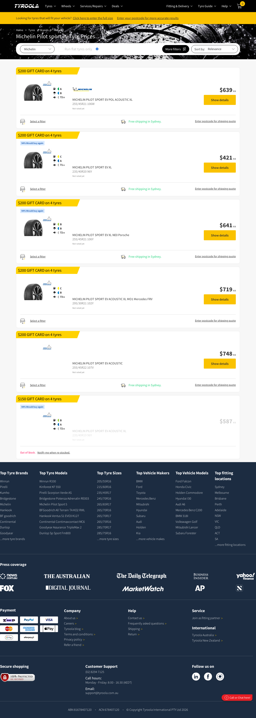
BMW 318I (182, 516)
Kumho (4, 493)
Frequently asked (147, 623)
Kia (138, 533)
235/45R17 (104, 493)
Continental (8, 522)
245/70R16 (104, 498)
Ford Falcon (183, 481)
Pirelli (4, 487)
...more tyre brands (12, 539)
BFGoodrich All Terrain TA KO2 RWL (62, 510)
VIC (217, 521)
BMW (139, 481)
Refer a (74, 645)
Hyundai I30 (183, 498)
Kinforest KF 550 (50, 487)
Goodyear (6, 533)
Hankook (6, 510)
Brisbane (220, 498)
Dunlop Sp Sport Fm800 (55, 533)
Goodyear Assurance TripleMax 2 (60, 527)
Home (19, 30)
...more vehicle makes (150, 539)
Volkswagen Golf (186, 522)
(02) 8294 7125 (94, 672)
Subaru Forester (186, 533)
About (71, 618)
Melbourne (222, 493)
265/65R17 (104, 504)
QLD (217, 527)
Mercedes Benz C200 (189, 510)
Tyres (31, 30)
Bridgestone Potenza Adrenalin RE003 (64, 498)
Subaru (140, 516)
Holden (141, 527)
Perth (218, 504)
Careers (69, 623)
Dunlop (5, 527)
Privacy (74, 639)
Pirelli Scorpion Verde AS (55, 493)
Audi (139, 522)
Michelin (59, 30)
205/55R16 (104, 481)
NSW (218, 516)
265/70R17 (104, 516)
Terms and (79, 634)
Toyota (140, 493)
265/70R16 (104, 510)
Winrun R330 (47, 481)
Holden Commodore (189, 493)
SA (216, 539)
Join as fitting (207, 618)
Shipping (134, 629)
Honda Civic (183, 487)
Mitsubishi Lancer (187, 527)
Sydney (219, 487)
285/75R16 (104, 533)
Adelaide (220, 510)
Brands (44, 30)
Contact (136, 618)
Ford (139, 487)
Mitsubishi (142, 504)
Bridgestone (8, 498)
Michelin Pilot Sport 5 (53, 504)
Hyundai (141, 510)
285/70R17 (104, 527)
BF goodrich (8, 516)
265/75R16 (104, 522)
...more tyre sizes (108, 539)
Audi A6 (180, 504)
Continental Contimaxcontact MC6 (62, 522)
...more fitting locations (230, 545)
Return (132, 634)
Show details (220, 100)
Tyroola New (207, 640)
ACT (217, 533)
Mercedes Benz (146, 498)
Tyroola (73, 629)
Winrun (4, 481)
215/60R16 (104, 487)
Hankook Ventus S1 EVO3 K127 (59, 516)
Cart (242, 4)
